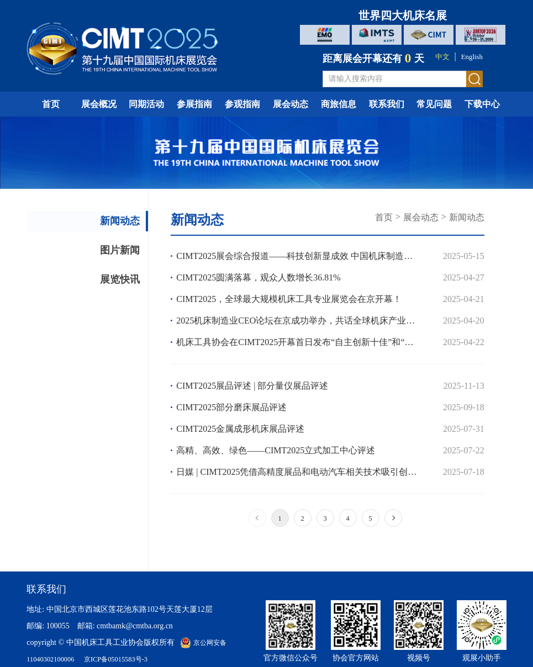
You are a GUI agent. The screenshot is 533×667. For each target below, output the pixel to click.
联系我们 (386, 104)
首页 (51, 104)
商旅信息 (338, 104)
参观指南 (242, 104)
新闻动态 (106, 225)
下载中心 (482, 104)
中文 (439, 56)
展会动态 (290, 104)
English (473, 56)
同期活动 (146, 104)
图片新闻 (106, 262)
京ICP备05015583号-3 (126, 659)
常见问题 (434, 104)
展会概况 (99, 104)
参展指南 (194, 104)
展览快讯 (106, 299)
